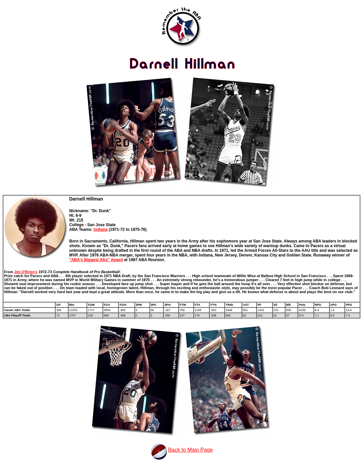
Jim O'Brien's (26, 272)
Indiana (100, 229)
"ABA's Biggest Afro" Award (96, 259)
